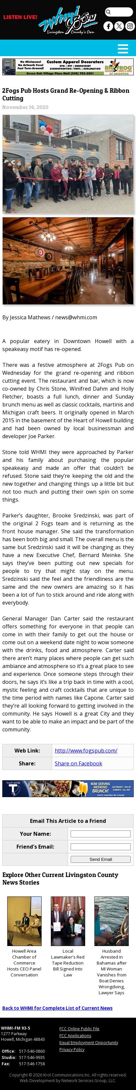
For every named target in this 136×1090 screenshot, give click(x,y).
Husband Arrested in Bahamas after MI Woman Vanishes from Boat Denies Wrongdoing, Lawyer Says (111, 946)
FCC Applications (75, 1035)
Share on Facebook (78, 763)
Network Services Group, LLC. (88, 1080)
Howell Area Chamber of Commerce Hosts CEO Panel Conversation (24, 937)
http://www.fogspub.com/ (86, 750)
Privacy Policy (72, 1049)
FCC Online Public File (79, 1029)
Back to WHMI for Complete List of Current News (57, 1008)
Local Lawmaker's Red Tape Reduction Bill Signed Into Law (68, 937)
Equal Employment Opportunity (88, 1042)
